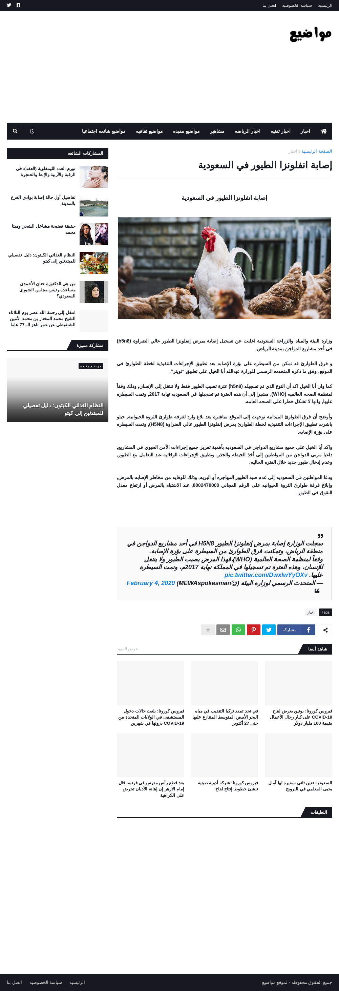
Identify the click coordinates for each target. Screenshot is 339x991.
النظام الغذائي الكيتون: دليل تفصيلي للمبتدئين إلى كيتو (42, 258)
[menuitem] (323, 131)
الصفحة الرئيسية (316, 151)
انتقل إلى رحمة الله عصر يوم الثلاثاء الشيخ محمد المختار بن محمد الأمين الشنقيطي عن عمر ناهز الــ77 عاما (42, 318)
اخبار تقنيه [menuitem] (281, 131)
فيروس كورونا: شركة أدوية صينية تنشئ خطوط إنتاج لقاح (228, 785)
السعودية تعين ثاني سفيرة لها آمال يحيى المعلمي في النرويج (300, 785)
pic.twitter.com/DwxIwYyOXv (266, 575)
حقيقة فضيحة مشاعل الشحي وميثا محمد (44, 229)
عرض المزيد (127, 648)
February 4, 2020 (151, 583)
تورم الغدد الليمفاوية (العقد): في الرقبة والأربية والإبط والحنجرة (46, 171)
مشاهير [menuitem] (217, 131)
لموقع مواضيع (275, 982)
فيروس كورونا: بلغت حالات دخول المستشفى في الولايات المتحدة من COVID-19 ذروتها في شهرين (151, 717)
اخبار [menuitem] (305, 131)
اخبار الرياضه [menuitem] (247, 131)
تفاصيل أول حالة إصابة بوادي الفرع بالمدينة (43, 200)
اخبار (293, 151)
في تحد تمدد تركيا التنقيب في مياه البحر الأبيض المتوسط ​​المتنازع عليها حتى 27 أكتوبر (225, 717)
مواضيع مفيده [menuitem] (186, 131)
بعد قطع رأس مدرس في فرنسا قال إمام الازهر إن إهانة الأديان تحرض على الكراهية (151, 789)
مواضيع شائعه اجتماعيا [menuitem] (104, 131)
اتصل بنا (269, 5)
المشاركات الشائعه (85, 153)
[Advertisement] (130, 66)
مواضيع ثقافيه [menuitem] (149, 131)
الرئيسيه (325, 5)
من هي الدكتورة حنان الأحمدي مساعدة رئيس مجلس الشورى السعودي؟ (47, 289)
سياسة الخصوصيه (297, 5)
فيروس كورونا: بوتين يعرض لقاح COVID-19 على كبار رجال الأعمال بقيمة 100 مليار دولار (301, 717)
